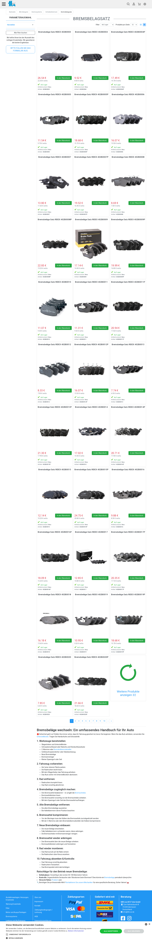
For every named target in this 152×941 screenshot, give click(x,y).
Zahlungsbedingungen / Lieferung (43, 911)
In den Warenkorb (63, 78)
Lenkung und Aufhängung (15, 921)
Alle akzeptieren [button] (111, 931)
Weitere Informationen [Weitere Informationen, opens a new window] (76, 931)
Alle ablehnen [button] (134, 931)
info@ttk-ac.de (128, 912)
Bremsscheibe (80, 793)
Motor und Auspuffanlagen (16, 912)
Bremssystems (11, 916)
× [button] (149, 924)
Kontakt (37, 906)
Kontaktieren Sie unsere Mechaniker (79, 882)
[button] (7, 934)
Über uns (38, 897)
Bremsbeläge (109, 877)
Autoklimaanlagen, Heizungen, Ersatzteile (17, 898)
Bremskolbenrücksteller (62, 749)
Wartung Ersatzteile (13, 904)
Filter (98, 25)
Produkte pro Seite (123, 25)
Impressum (39, 901)
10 (104, 721)
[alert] (76, 931)
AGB (36, 916)
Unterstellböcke (43, 737)
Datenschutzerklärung (43, 921)
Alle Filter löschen (20, 33)
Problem (55, 880)
